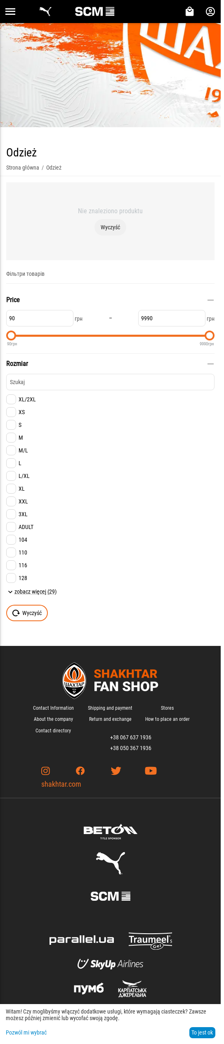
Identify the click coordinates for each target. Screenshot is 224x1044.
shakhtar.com (61, 784)
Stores (167, 708)
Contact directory (53, 731)
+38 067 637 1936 (130, 737)
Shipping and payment (110, 708)
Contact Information (53, 708)
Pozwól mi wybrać (26, 1032)
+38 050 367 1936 (130, 748)
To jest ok (202, 1032)
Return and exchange (110, 719)
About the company (53, 719)
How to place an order (167, 719)
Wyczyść (110, 227)
